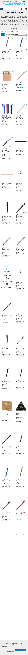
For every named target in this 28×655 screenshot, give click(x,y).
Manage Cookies (10, 651)
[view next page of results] (26, 534)
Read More (14, 28)
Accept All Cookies (20, 650)
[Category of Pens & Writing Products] (14, 20)
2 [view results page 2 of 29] (18, 534)
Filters (3, 34)
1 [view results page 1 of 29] (16, 534)
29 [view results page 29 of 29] (23, 534)
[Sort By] (20, 34)
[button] (7, 1)
